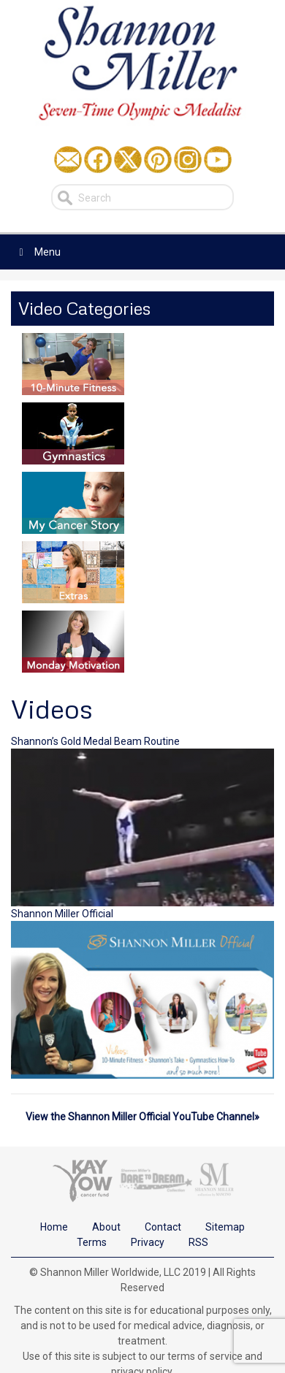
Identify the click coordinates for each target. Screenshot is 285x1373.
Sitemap (225, 1227)
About (106, 1227)
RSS (198, 1242)
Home (54, 1227)
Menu (38, 252)
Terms (92, 1242)
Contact (163, 1227)
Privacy (147, 1242)
